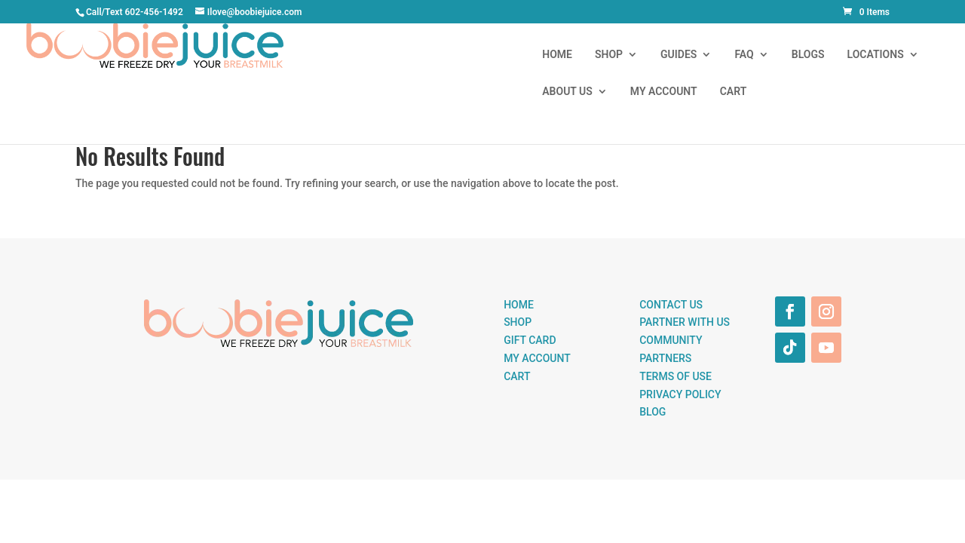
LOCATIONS (659, 54)
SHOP (392, 54)
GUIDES (462, 54)
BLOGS (591, 54)
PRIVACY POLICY (680, 394)
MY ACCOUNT (847, 54)
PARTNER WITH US (684, 322)
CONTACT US (671, 305)
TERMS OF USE (675, 376)
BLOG (652, 412)
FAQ (528, 54)
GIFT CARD (530, 340)
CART (916, 54)
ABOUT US (750, 54)
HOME (341, 54)
